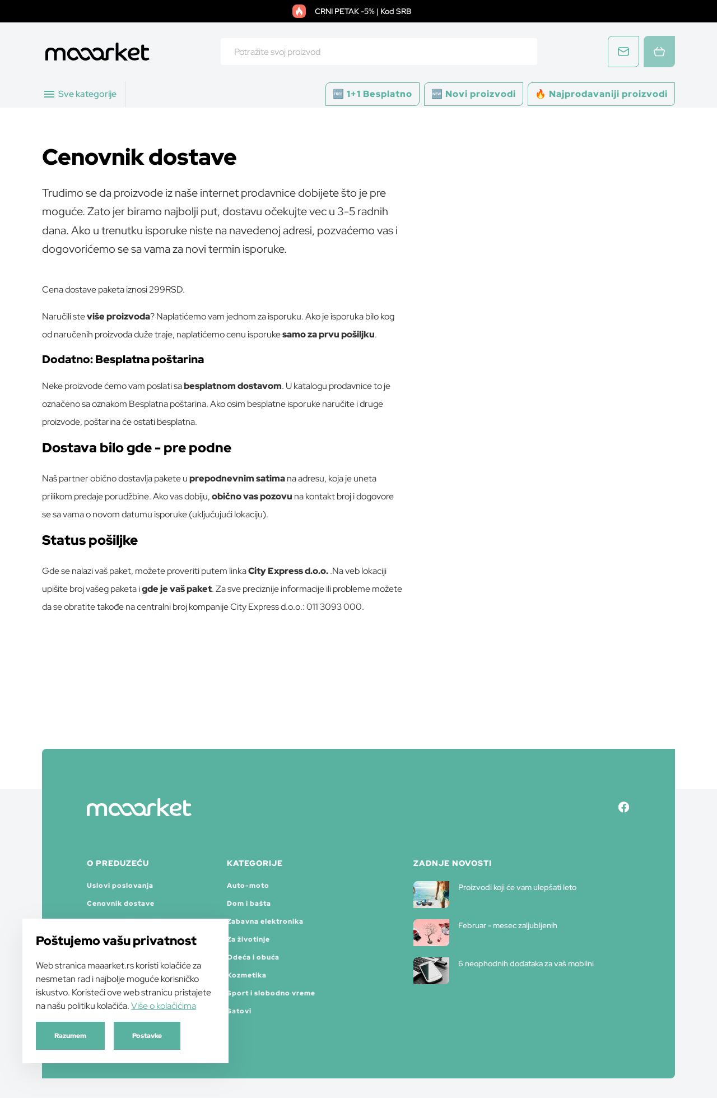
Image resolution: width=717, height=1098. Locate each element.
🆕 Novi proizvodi (473, 94)
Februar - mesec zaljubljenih (485, 932)
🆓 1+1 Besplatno (372, 94)
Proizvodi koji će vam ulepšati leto (494, 894)
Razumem (70, 1035)
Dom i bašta (249, 903)
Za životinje (248, 939)
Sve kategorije (80, 94)
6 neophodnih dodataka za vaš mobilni (503, 970)
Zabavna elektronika (265, 921)
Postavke (147, 1035)
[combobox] (379, 51)
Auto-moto (248, 885)
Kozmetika (247, 975)
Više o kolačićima (163, 1006)
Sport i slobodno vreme (271, 993)
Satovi (239, 1011)
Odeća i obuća (253, 957)
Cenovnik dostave (121, 903)
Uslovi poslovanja (120, 885)
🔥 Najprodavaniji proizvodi (601, 94)
